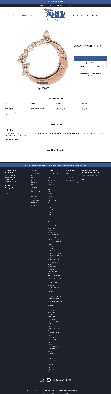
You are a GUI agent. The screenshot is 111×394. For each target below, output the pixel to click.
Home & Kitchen (80, 15)
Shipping (82, 66)
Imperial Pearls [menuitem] (53, 271)
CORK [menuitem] (49, 214)
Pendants (11, 27)
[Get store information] (10, 181)
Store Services (70, 178)
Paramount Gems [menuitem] (53, 321)
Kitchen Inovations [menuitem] (54, 296)
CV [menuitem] (48, 217)
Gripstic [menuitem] (50, 264)
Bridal (13, 15)
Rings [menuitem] (32, 178)
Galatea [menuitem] (50, 246)
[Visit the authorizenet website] (49, 380)
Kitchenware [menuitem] (35, 185)
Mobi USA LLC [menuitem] (52, 312)
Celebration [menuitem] (52, 201)
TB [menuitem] (48, 362)
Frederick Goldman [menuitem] (54, 242)
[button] (42, 5)
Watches (35, 15)
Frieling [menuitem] (50, 244)
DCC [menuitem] (49, 219)
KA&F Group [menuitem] (52, 289)
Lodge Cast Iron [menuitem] (53, 305)
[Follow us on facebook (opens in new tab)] (83, 180)
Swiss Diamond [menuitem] (53, 360)
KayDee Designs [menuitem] (53, 294)
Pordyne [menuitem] (51, 324)
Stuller (58, 105)
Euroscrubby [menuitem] (52, 226)
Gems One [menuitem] (51, 248)
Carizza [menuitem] (50, 196)
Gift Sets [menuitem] (33, 198)
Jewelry (23, 15)
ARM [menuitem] (49, 178)
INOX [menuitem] (49, 274)
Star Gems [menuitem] (51, 353)
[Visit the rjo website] (42, 380)
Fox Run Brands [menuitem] (53, 235)
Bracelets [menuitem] (34, 180)
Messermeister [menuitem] (53, 310)
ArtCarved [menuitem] (51, 180)
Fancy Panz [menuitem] (51, 228)
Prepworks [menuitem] (51, 326)
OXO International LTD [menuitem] (55, 319)
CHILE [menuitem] (49, 205)
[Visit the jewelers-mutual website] (58, 380)
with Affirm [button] (60, 2)
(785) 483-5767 (42, 89)
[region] (42, 57)
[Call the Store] (9, 179)
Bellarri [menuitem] (50, 189)
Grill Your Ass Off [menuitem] (54, 262)
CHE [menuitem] (49, 203)
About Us (68, 173)
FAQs (66, 175)
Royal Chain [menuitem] (52, 337)
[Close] (109, 2)
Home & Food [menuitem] (35, 173)
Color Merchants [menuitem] (54, 210)
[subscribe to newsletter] (99, 175)
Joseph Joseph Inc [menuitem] (54, 287)
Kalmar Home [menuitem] (52, 292)
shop (6, 27)
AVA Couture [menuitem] (52, 185)
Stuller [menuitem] (50, 356)
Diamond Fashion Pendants (21, 27)
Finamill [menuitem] (51, 230)
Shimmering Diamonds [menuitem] (55, 346)
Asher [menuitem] (50, 182)
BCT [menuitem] (49, 187)
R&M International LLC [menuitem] (55, 333)
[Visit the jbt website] (68, 380)
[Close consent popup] (35, 391)
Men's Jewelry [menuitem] (35, 191)
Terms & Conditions (72, 182)
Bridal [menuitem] (33, 175)
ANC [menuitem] (49, 175)
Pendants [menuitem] (34, 205)
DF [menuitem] (48, 221)
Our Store (96, 15)
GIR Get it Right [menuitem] (53, 251)
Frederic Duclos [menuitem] (53, 239)
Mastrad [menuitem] (51, 308)
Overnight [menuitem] (51, 317)
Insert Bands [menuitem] (35, 201)
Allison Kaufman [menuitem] (53, 173)
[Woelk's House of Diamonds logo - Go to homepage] (55, 15)
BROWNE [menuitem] (50, 194)
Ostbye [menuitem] (50, 315)
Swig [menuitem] (49, 358)
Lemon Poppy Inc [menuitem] (53, 299)
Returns (98, 66)
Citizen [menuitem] (50, 207)
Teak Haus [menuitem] (51, 365)
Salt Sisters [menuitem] (52, 344)
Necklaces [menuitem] (34, 187)
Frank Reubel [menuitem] (52, 237)
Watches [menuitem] (33, 189)
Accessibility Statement (70, 390)
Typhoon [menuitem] (51, 369)
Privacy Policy (70, 180)
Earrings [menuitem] (34, 182)
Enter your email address (90, 172)
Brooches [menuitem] (34, 203)
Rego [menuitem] (49, 335)
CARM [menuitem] (49, 198)
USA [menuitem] (49, 372)
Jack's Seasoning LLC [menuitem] (55, 276)
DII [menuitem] (49, 223)
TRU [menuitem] (49, 367)
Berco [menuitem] (50, 191)
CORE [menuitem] (49, 212)
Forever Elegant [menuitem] (53, 232)
